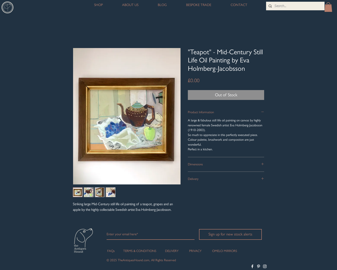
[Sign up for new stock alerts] (230, 234)
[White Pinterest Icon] (258, 266)
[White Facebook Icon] (252, 266)
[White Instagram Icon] (264, 266)
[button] (328, 7)
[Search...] (295, 6)
